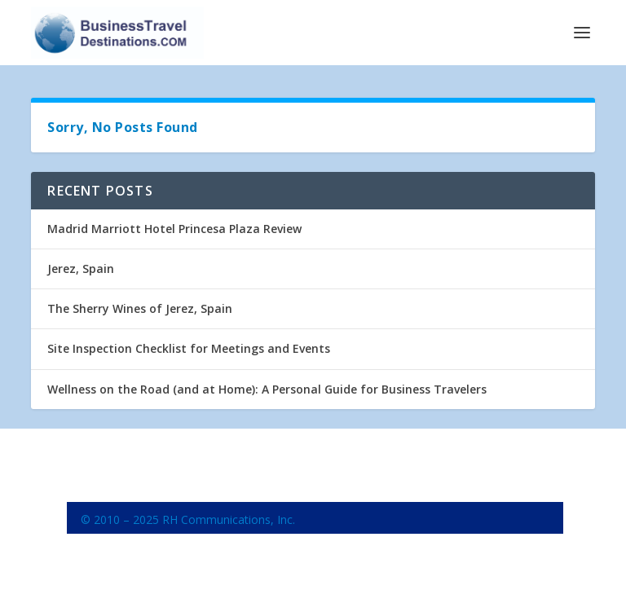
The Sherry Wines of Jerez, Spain (139, 308)
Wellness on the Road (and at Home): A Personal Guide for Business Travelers (267, 389)
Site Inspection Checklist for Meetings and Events (188, 348)
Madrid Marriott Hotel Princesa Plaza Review (174, 228)
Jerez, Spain (80, 268)
